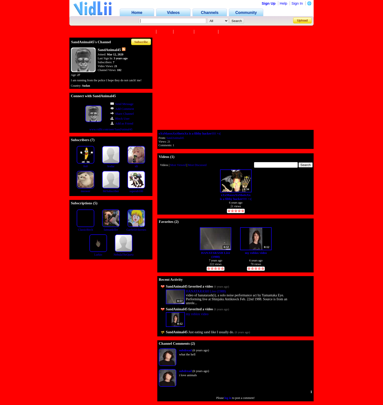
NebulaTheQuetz (124, 254)
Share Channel (122, 113)
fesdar (110, 166)
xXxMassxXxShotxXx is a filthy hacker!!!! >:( (190, 133)
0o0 (85, 166)
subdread (185, 350)
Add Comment (122, 109)
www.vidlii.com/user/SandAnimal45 (110, 129)
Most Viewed (178, 165)
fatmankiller (111, 229)
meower (85, 191)
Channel (147, 32)
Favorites (184, 32)
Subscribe (141, 42)
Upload (302, 20)
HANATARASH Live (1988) (215, 255)
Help (283, 3)
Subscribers (206, 32)
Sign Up (269, 3)
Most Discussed (197, 165)
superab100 (136, 191)
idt (136, 166)
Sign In (297, 3)
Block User (120, 118)
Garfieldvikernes (136, 229)
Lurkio (98, 254)
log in (227, 398)
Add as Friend (121, 123)
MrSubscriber (111, 191)
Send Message (122, 104)
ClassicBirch (85, 229)
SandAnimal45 (175, 138)
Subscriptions (232, 32)
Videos (165, 32)
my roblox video (256, 253)
